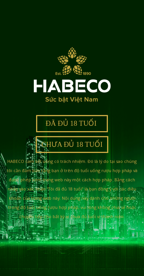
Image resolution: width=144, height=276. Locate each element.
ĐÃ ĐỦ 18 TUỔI (72, 123)
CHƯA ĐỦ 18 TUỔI (72, 144)
